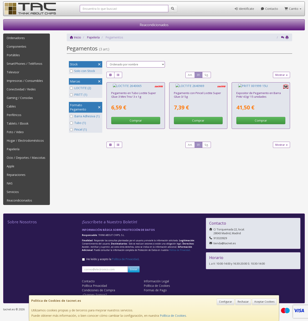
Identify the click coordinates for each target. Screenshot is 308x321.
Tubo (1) (78, 123)
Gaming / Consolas (20, 98)
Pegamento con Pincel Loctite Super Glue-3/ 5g (197, 90)
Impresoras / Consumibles (25, 81)
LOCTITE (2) (80, 88)
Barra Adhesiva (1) (85, 116)
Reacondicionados (154, 24)
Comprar (136, 116)
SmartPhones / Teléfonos (24, 64)
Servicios (13, 192)
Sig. (206, 75)
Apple (10, 166)
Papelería (13, 149)
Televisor (13, 72)
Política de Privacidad (179, 250)
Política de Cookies (173, 316)
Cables (11, 106)
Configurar (225, 301)
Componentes (16, 46)
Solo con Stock (82, 71)
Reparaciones (16, 175)
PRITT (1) (78, 95)
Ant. (190, 75)
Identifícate (244, 9)
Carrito (293, 9)
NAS (10, 183)
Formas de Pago (155, 290)
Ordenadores (16, 38)
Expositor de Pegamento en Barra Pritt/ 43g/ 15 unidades (258, 90)
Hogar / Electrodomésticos (25, 140)
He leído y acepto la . (112, 259)
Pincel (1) (78, 129)
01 (198, 75)
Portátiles (13, 55)
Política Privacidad (94, 286)
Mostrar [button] (281, 75)
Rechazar (243, 301)
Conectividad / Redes (21, 89)
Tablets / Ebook (17, 123)
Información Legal (156, 281)
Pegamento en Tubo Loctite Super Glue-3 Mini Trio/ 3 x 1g (133, 90)
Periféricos (14, 115)
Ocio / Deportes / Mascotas (26, 158)
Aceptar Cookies (264, 301)
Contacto (269, 9)
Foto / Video (15, 132)
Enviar (133, 269)
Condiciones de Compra (98, 290)
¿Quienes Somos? (94, 295)
